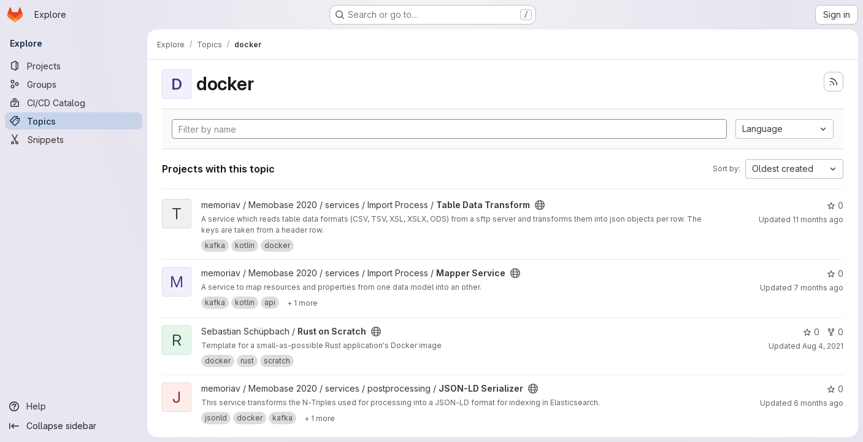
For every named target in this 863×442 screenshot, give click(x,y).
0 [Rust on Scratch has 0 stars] (811, 332)
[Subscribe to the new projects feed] (833, 81)
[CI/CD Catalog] (73, 102)
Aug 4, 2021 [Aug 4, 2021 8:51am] (822, 346)
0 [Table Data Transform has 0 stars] (835, 205)
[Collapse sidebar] (73, 426)
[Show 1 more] (302, 302)
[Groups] (73, 84)
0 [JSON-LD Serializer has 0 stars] (835, 389)
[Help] (73, 406)
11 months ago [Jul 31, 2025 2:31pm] (817, 219)
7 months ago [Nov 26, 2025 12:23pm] (818, 287)
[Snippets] (73, 139)
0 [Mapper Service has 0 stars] (835, 273)
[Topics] (73, 121)
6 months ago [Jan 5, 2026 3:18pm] (818, 403)
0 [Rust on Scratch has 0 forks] (835, 332)
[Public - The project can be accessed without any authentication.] (540, 205)
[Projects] (73, 65)
